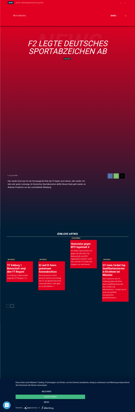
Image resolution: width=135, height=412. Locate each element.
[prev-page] (8, 306)
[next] (76, 2)
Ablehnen (33, 403)
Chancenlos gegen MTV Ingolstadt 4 (81, 245)
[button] (125, 15)
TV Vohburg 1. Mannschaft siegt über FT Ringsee (16, 268)
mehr (114, 403)
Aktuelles (67, 59)
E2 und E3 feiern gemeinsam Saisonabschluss (48, 268)
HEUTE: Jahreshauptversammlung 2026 (29, 3)
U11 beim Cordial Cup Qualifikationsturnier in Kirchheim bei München (114, 270)
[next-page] (12, 306)
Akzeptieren (74, 403)
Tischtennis (76, 238)
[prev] (72, 2)
